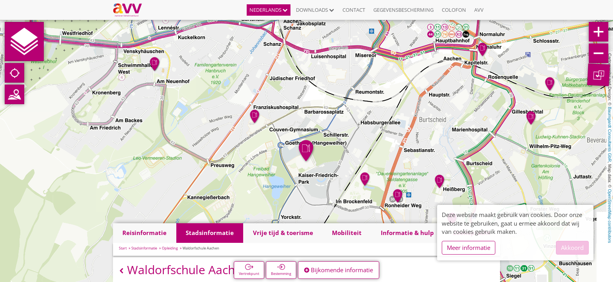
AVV (479, 9)
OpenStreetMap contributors (610, 216)
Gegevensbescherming (403, 9)
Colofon (454, 9)
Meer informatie (468, 247)
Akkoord (572, 247)
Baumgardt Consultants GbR (610, 134)
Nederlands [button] (268, 9)
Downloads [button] (315, 9)
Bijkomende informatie (338, 270)
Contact (353, 9)
